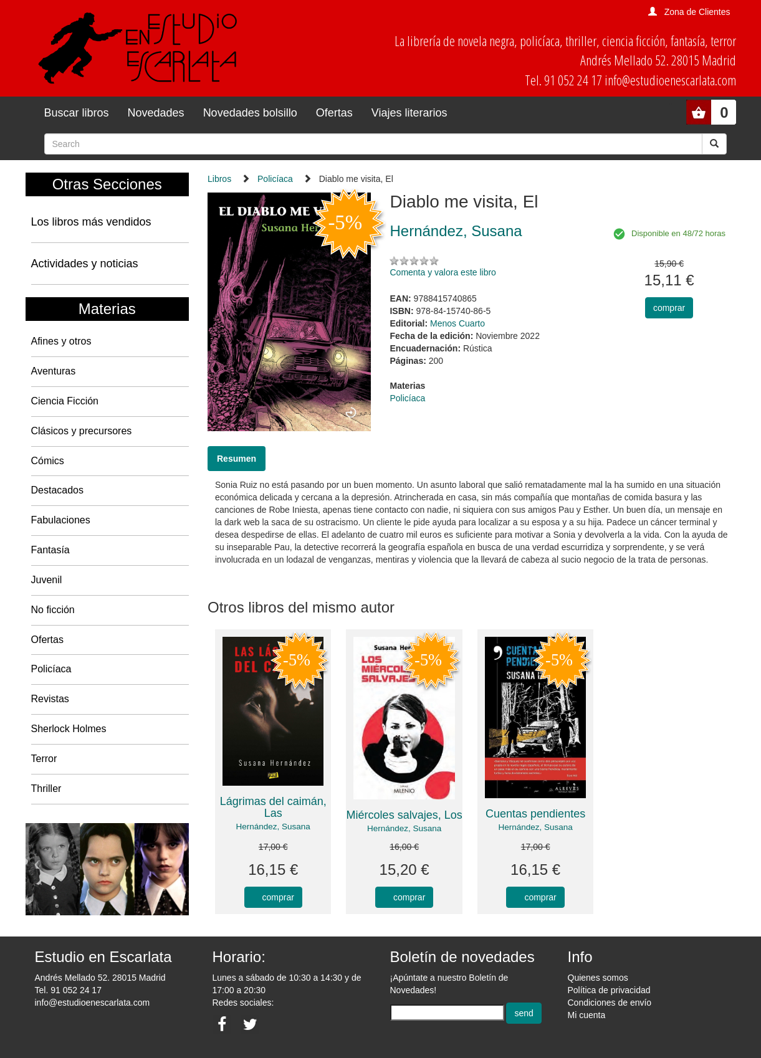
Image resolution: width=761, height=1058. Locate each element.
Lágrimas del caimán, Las (273, 807)
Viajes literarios (409, 113)
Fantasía (50, 550)
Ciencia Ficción (64, 401)
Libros (219, 179)
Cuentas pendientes (535, 814)
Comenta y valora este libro (442, 272)
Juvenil (46, 579)
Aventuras (53, 371)
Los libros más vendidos (91, 222)
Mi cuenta (587, 1015)
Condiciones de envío (610, 1003)
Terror (44, 758)
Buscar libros (76, 113)
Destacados (57, 490)
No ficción (53, 609)
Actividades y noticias (84, 263)
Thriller (46, 788)
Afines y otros (61, 341)
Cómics (47, 460)
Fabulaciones (60, 520)
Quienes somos (598, 978)
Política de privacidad (609, 990)
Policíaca (51, 669)
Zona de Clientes (697, 12)
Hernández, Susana (273, 826)
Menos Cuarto (457, 323)
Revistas (50, 698)
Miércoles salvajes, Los (404, 815)
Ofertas (334, 113)
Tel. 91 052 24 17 (68, 990)
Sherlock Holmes (69, 728)
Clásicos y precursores (81, 431)
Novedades (156, 113)
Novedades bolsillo (250, 113)
